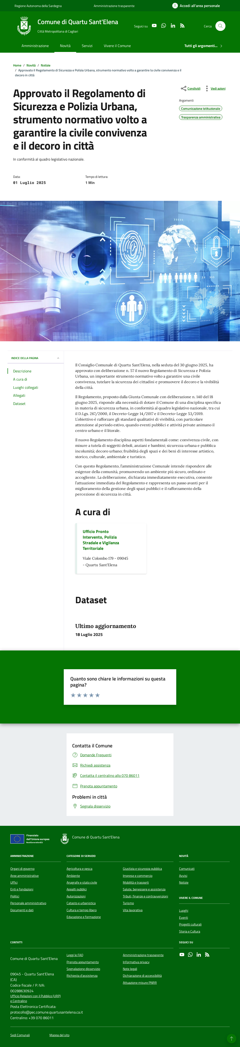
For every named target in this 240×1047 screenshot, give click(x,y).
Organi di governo (22, 868)
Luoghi (183, 910)
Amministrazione (35, 45)
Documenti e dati (22, 910)
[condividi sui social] (190, 88)
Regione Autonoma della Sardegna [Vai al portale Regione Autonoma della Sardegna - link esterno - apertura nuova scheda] (38, 5)
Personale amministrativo (28, 903)
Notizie (183, 882)
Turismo (128, 903)
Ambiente (73, 875)
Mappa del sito (59, 1035)
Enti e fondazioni (21, 889)
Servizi (87, 45)
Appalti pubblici (77, 889)
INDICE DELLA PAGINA (35, 358)
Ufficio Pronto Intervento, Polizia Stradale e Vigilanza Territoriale (101, 540)
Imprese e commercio (137, 875)
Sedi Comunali (20, 1035)
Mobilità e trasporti (136, 882)
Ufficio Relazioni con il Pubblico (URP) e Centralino (35, 998)
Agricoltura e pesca (79, 868)
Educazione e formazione (84, 916)
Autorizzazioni (76, 896)
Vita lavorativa (132, 910)
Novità (65, 45)
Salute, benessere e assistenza (144, 889)
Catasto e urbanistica (81, 903)
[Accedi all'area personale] (196, 5)
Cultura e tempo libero (82, 910)
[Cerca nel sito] (220, 26)
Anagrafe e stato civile (82, 882)
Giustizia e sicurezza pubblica (142, 868)
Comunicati (187, 868)
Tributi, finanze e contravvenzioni (145, 896)
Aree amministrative (24, 875)
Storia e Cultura (189, 931)
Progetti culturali (190, 924)
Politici (14, 896)
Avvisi (183, 875)
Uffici (14, 882)
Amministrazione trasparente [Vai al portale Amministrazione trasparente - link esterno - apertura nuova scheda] (114, 5)
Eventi (183, 917)
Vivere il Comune (117, 45)
